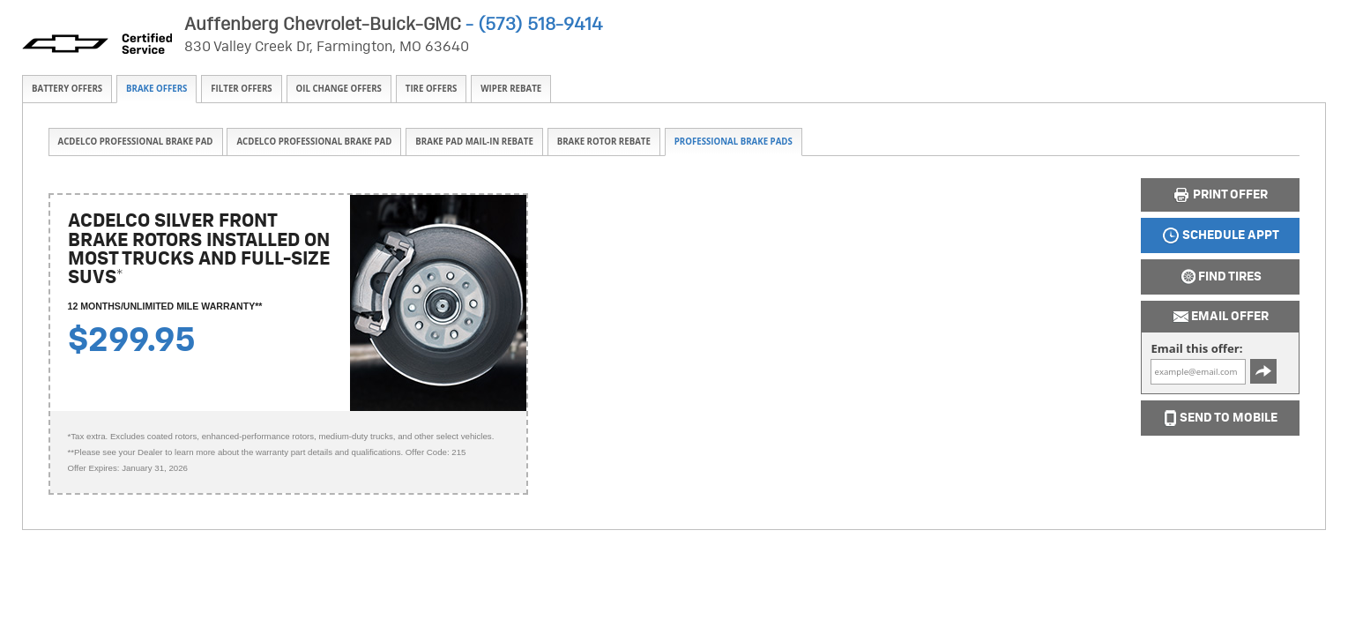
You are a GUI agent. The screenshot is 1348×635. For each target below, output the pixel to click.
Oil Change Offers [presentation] (339, 88)
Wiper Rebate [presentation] (510, 88)
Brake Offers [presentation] (156, 88)
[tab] (67, 89)
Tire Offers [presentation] (432, 88)
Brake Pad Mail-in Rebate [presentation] (473, 141)
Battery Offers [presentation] (67, 88)
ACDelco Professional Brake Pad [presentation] (135, 141)
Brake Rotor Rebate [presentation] (604, 141)
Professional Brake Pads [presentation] (733, 141)
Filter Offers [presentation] (241, 88)
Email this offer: (1196, 348)
